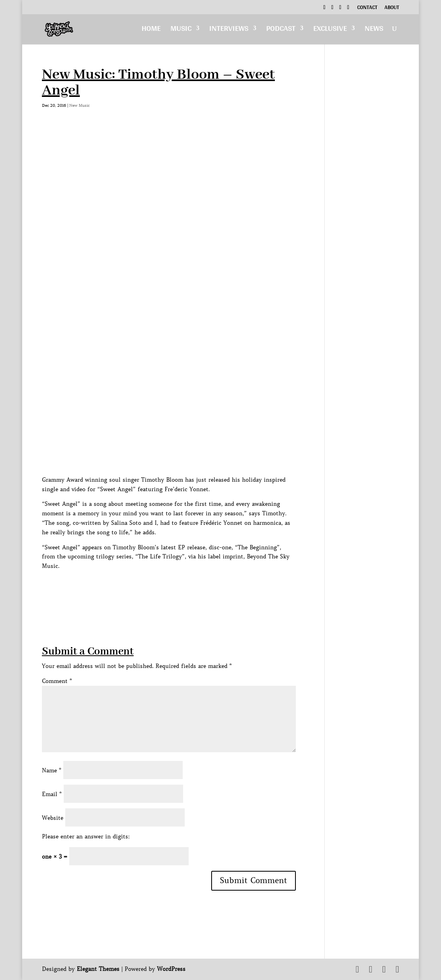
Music (180, 30)
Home (151, 30)
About (391, 8)
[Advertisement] (186, 589)
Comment (57, 681)
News (374, 30)
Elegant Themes (98, 968)
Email (52, 794)
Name (51, 770)
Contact (367, 8)
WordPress (171, 968)
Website (52, 817)
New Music (79, 105)
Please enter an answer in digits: (86, 836)
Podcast (280, 30)
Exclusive (330, 30)
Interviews (228, 30)
